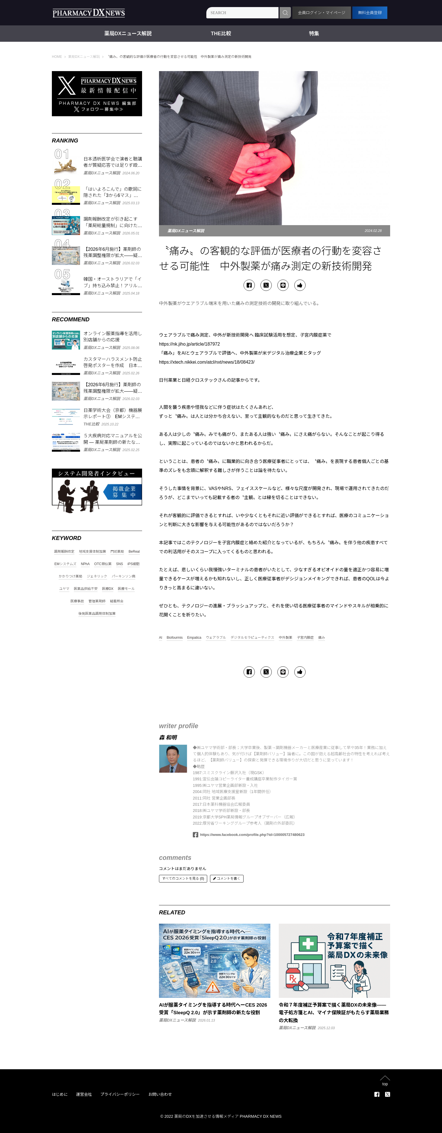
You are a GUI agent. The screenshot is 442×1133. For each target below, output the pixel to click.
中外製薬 (285, 638)
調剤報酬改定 (64, 552)
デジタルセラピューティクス (252, 638)
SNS (119, 564)
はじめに (60, 1094)
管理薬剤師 (97, 601)
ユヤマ (64, 589)
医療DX (108, 589)
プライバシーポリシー (120, 1094)
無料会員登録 (370, 12)
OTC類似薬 (102, 564)
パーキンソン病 (123, 576)
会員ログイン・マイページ (321, 12)
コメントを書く (226, 879)
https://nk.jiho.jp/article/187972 (189, 344)
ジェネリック (97, 576)
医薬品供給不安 (86, 589)
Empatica (194, 638)
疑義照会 (116, 601)
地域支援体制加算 (92, 552)
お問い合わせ (160, 1094)
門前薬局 (117, 552)
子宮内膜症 (305, 638)
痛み (321, 638)
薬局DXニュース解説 (128, 33)
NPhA (85, 564)
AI (160, 638)
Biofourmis (175, 638)
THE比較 (221, 33)
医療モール (126, 589)
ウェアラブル (216, 638)
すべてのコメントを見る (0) (183, 879)
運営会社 (84, 1094)
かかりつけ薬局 (70, 576)
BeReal (134, 552)
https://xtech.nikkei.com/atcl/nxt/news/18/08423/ (207, 362)
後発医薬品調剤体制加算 (97, 614)
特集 (314, 33)
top (385, 1084)
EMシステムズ (65, 564)
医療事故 (77, 601)
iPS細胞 (133, 564)
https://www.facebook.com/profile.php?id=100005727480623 (249, 835)
